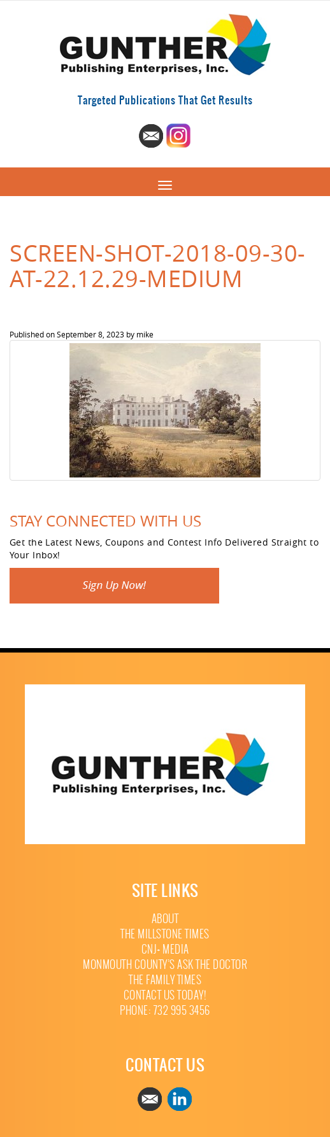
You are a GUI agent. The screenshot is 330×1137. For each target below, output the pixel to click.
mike (145, 334)
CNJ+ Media (165, 949)
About (165, 919)
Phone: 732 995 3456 (165, 1011)
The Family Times (165, 980)
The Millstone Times (165, 934)
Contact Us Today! (165, 995)
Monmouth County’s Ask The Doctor (165, 965)
